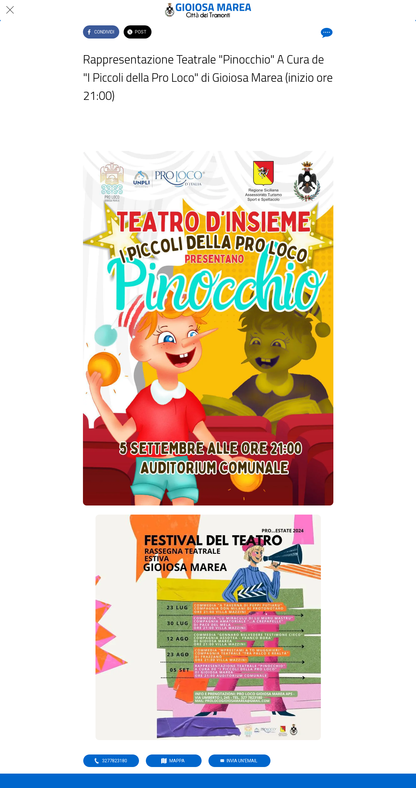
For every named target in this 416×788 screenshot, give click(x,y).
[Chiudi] (10, 10)
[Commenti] (325, 32)
